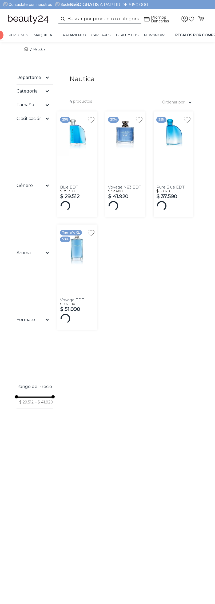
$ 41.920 (44, 402)
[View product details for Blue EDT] (77, 164)
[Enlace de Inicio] (24, 49)
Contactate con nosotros (30, 4)
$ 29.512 (26, 402)
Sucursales (70, 4)
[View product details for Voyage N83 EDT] (125, 164)
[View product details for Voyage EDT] (77, 277)
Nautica (39, 49)
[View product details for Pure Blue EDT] (173, 164)
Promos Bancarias (160, 19)
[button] (35, 77)
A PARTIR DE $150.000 (107, 4)
